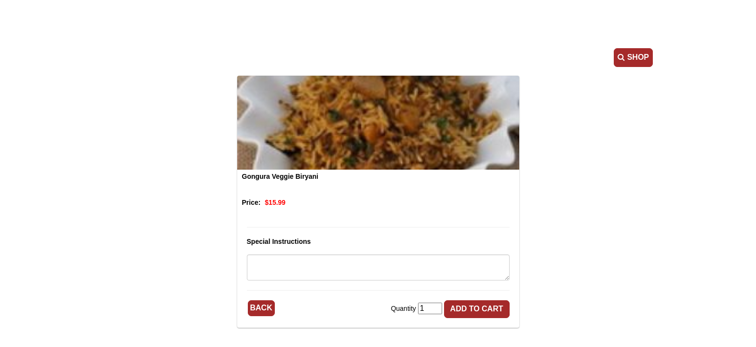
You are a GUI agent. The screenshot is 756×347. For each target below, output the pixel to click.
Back (261, 308)
